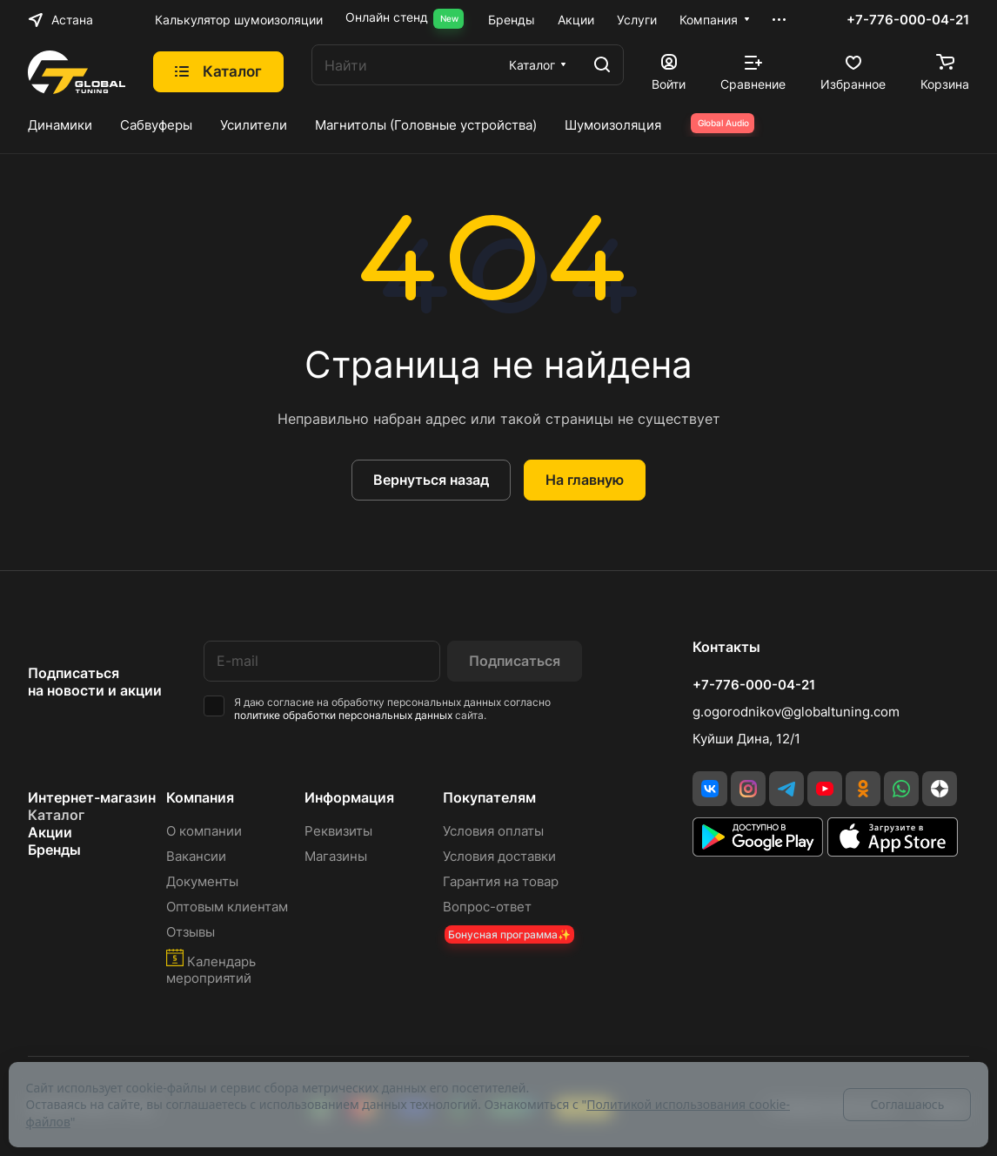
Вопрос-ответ (487, 906)
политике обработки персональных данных (343, 715)
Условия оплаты (493, 831)
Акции (50, 832)
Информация (349, 797)
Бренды (54, 849)
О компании (204, 831)
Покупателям (489, 797)
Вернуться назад (431, 479)
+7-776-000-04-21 (907, 20)
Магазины (335, 856)
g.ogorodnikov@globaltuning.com (796, 711)
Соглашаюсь (907, 1104)
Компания (200, 797)
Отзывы (190, 932)
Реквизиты (338, 831)
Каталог (56, 814)
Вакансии (196, 856)
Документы (202, 881)
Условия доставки (499, 856)
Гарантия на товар (501, 881)
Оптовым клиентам (227, 906)
